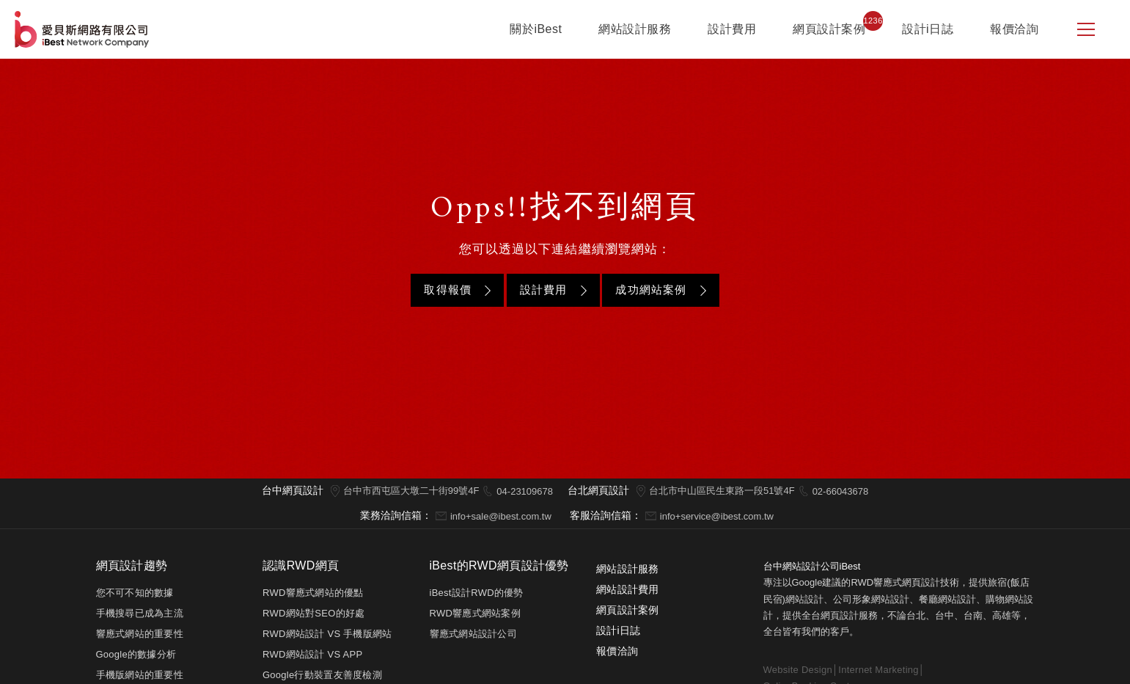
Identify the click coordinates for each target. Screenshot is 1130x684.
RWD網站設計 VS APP (312, 654)
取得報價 (448, 289)
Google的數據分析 (136, 654)
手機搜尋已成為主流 (139, 613)
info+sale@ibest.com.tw (500, 516)
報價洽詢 (1014, 29)
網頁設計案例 (829, 29)
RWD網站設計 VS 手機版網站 (327, 633)
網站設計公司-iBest (83, 29)
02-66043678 (840, 491)
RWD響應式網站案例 (475, 613)
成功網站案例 (650, 289)
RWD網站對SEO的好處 (313, 613)
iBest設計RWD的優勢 (477, 592)
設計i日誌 (927, 29)
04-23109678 (524, 491)
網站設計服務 (634, 29)
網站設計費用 (627, 589)
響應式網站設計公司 (473, 633)
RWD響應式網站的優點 (313, 592)
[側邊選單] (1086, 29)
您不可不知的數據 (135, 592)
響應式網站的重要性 (139, 633)
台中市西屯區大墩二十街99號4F (411, 490)
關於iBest (536, 29)
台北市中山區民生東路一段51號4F (722, 490)
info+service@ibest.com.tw (717, 516)
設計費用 (732, 29)
